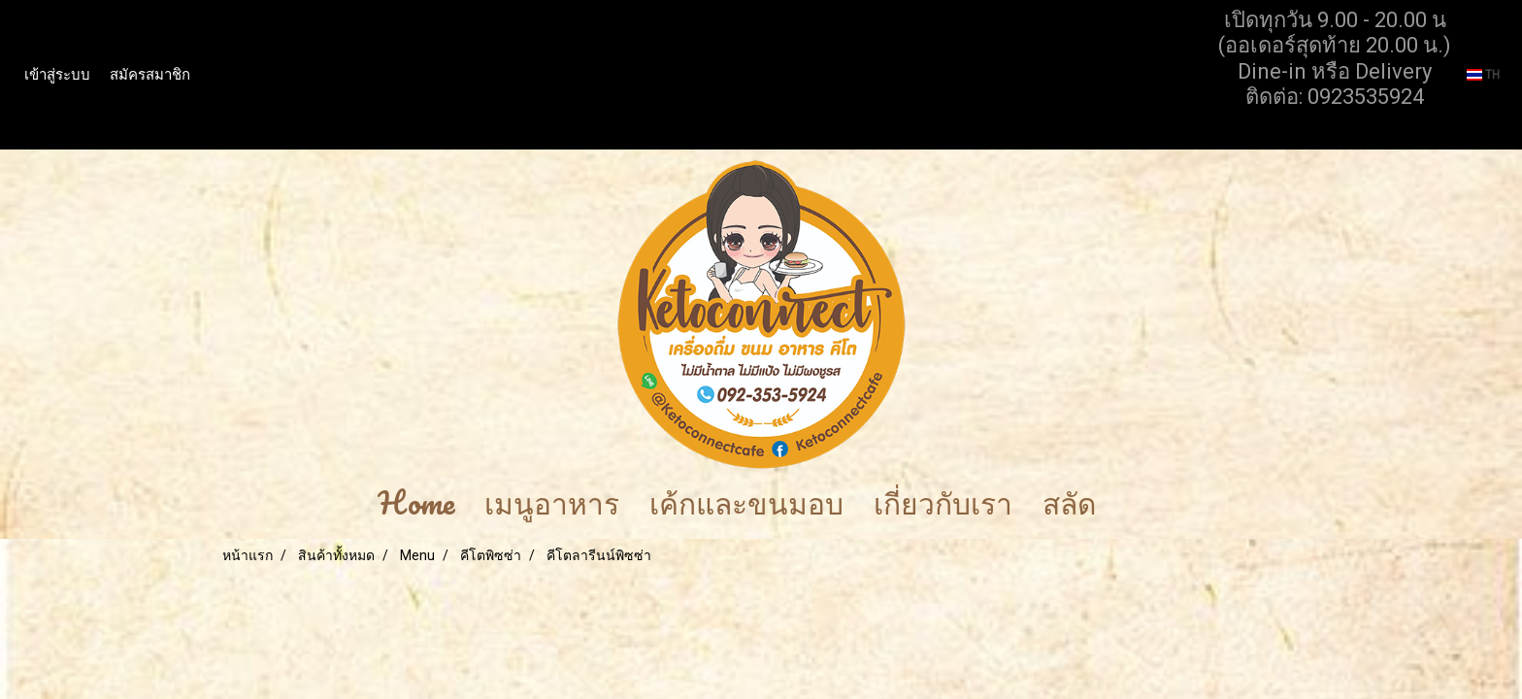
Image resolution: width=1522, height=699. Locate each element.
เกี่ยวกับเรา (943, 504)
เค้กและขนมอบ (746, 504)
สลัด (1069, 504)
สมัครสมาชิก (150, 75)
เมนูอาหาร (551, 504)
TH (1483, 75)
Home (416, 504)
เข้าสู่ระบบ (57, 75)
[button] (1139, 504)
